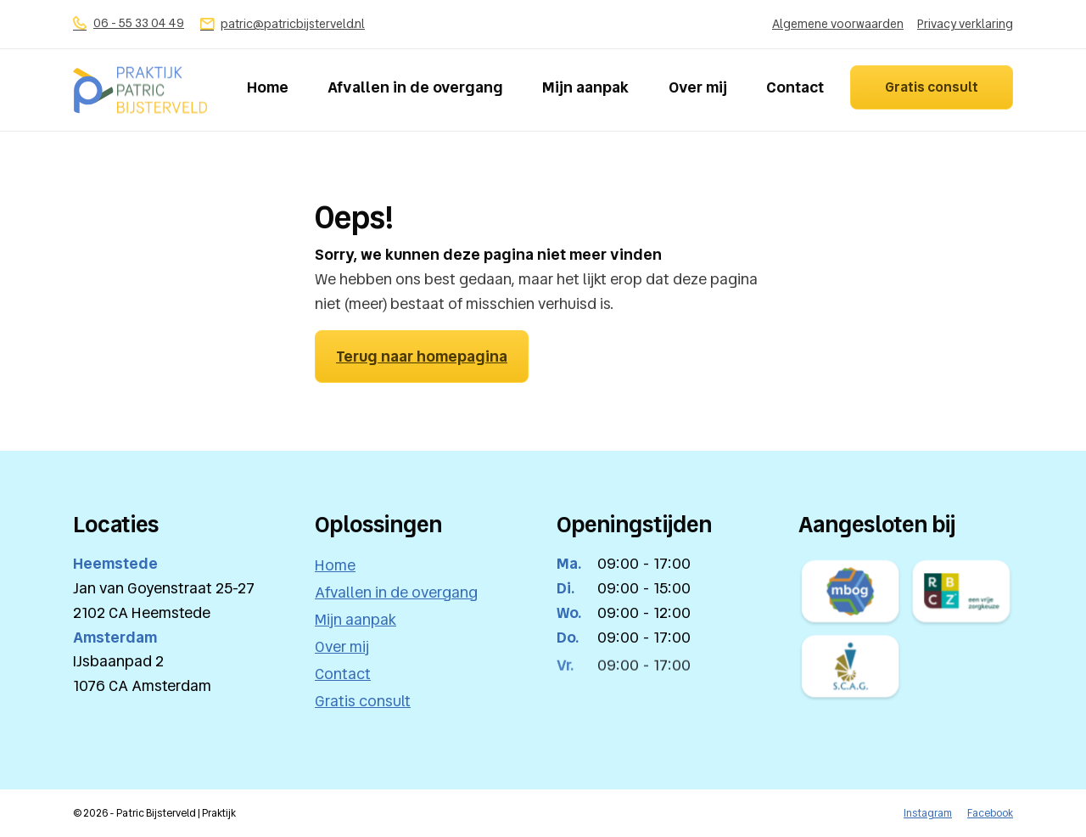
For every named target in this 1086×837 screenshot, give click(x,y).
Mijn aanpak (585, 87)
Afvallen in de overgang (415, 87)
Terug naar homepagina (421, 355)
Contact (795, 87)
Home (267, 87)
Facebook (990, 813)
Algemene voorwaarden (838, 23)
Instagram (928, 813)
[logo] (140, 90)
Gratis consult (931, 87)
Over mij (698, 87)
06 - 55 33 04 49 (128, 22)
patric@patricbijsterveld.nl (282, 23)
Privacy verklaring (965, 23)
